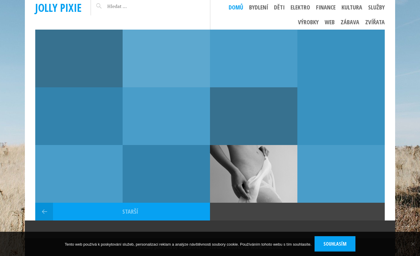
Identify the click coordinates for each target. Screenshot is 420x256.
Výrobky (308, 22)
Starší (130, 211)
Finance (326, 7)
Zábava (350, 22)
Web (330, 22)
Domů (236, 7)
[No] (413, 244)
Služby (376, 7)
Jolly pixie (58, 7)
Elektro (300, 7)
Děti (279, 7)
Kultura (352, 7)
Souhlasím (335, 244)
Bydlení (258, 7)
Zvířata (375, 22)
